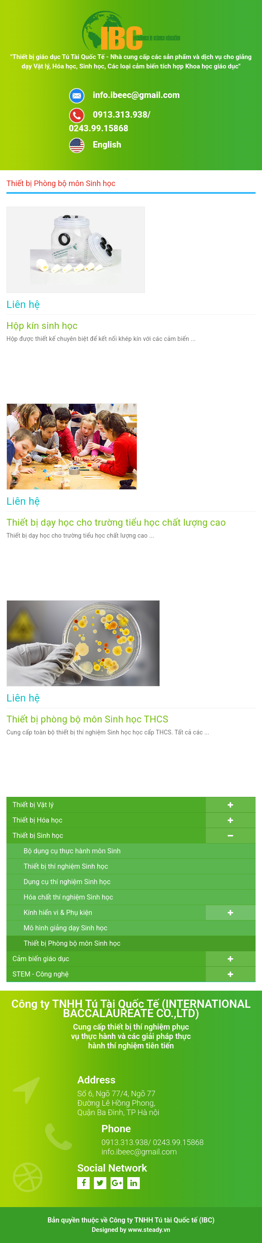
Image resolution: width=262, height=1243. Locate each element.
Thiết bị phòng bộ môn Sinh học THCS (87, 719)
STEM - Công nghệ (40, 974)
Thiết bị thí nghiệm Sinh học (66, 866)
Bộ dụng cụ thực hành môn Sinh (72, 851)
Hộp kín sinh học (42, 325)
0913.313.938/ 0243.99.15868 (153, 1142)
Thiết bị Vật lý (33, 805)
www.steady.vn (149, 1230)
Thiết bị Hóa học (37, 820)
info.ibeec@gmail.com (139, 1151)
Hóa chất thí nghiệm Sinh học (68, 897)
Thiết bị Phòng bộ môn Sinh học (72, 943)
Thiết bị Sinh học (37, 836)
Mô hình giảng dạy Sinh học (65, 928)
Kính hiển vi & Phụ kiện (58, 913)
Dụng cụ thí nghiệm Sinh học (67, 882)
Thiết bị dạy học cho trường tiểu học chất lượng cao (116, 522)
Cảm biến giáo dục (40, 959)
